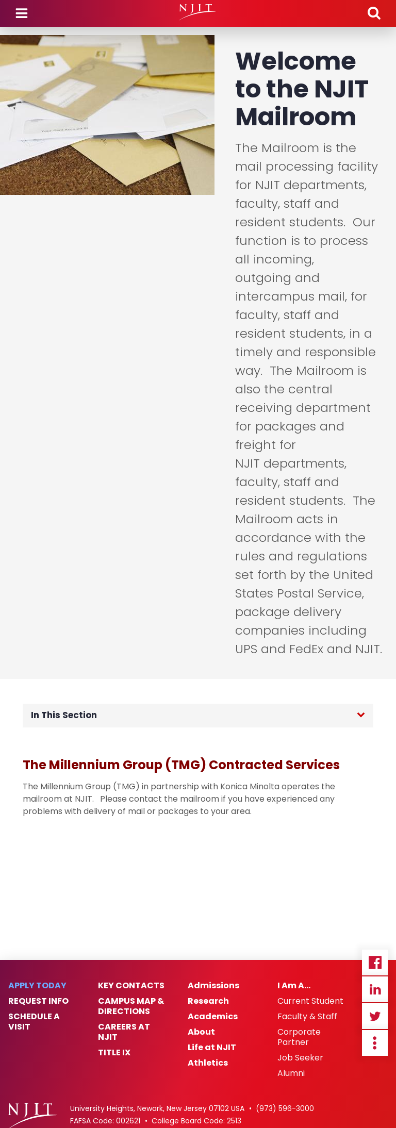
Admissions (213, 986)
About (201, 1032)
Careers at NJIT (124, 1032)
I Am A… (293, 986)
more (375, 1043)
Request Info (38, 1001)
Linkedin (375, 989)
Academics (213, 1016)
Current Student (310, 1001)
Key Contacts (131, 986)
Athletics (208, 1063)
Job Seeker (300, 1058)
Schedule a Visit (34, 1021)
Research (208, 1001)
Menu (21, 13)
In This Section (64, 715)
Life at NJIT (212, 1047)
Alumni (291, 1073)
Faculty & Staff (307, 1016)
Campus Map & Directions (131, 1006)
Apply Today (37, 986)
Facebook (375, 962)
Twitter (375, 1016)
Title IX (114, 1053)
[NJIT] (198, 12)
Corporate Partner (299, 1037)
